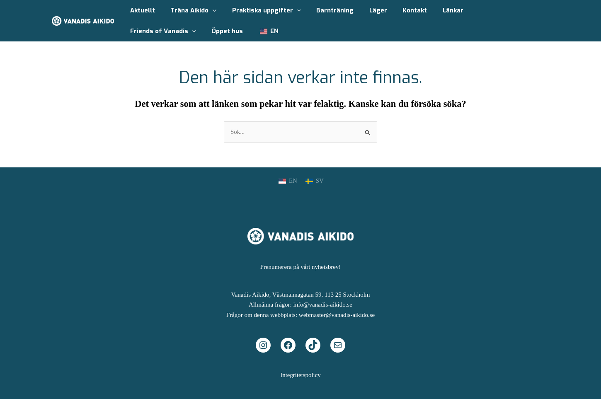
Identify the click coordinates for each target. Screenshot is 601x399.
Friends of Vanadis (488, 10)
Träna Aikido (189, 10)
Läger (364, 10)
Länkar (432, 10)
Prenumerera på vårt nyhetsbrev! (300, 267)
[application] (208, 10)
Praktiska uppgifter (258, 10)
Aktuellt (140, 10)
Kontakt (397, 10)
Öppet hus (144, 31)
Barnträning (324, 10)
